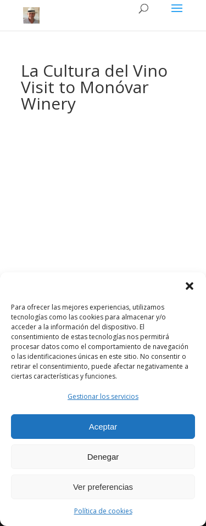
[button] (189, 286)
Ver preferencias (103, 486)
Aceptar (103, 426)
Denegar (103, 456)
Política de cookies (103, 511)
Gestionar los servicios (103, 396)
